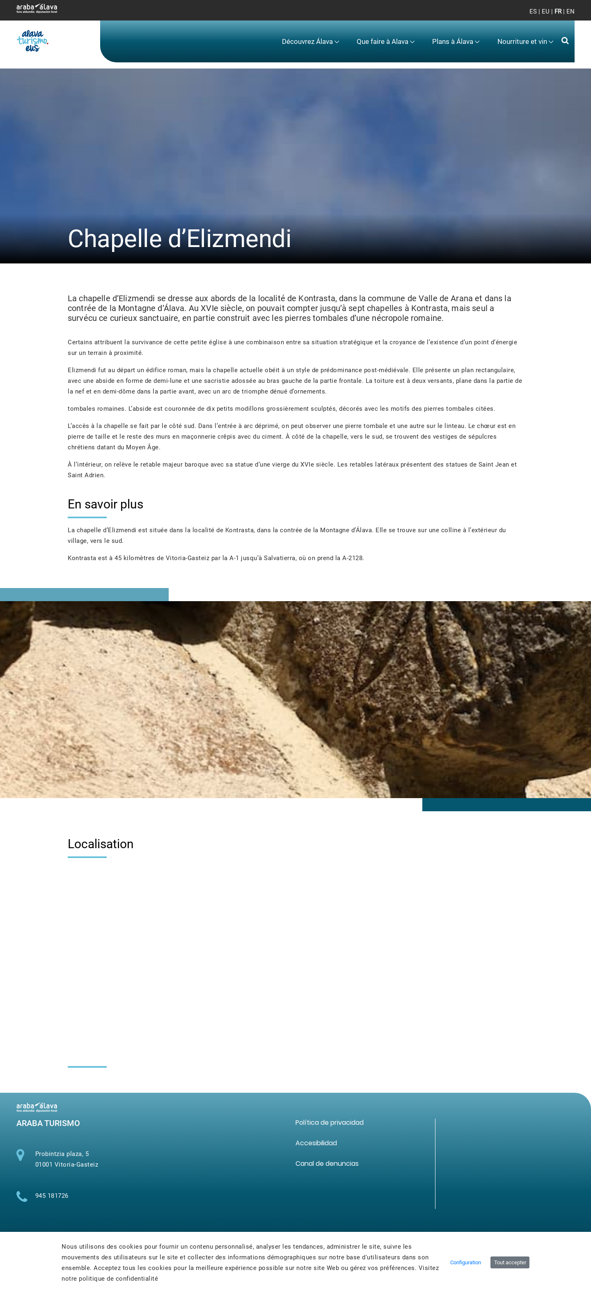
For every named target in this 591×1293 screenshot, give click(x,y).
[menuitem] (310, 41)
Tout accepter (510, 1262)
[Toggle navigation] (562, 16)
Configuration (465, 1262)
